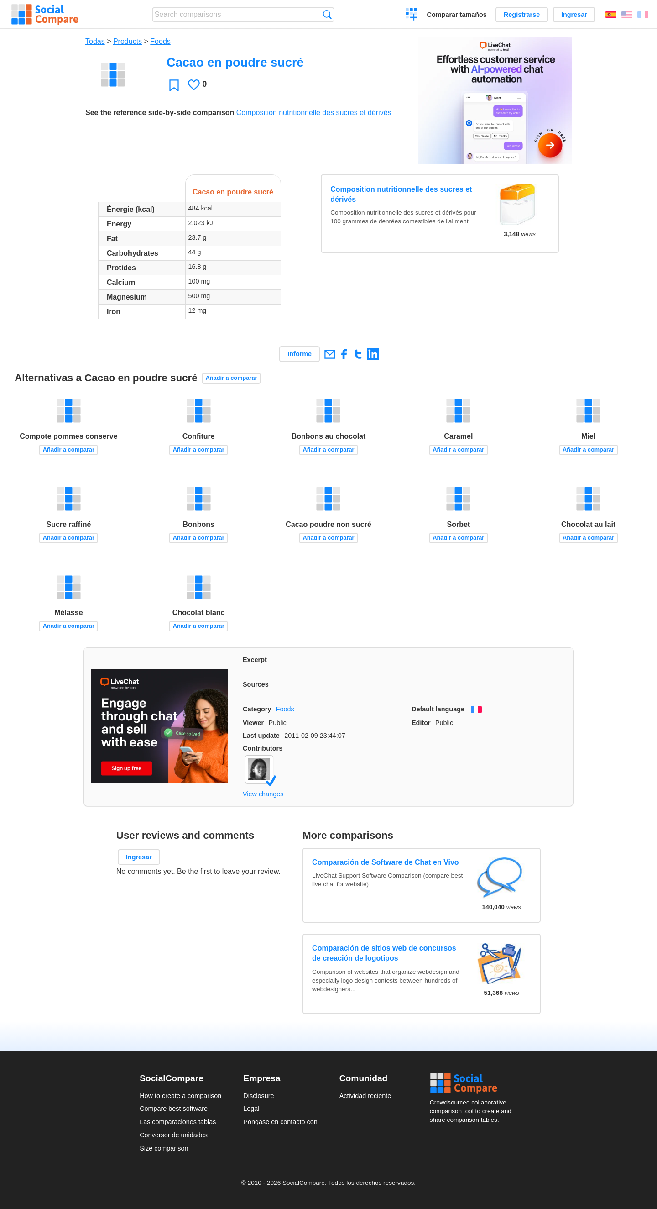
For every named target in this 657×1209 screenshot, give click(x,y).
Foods (160, 41)
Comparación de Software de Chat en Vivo (385, 862)
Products (127, 41)
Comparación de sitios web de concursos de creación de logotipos (384, 953)
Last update (261, 735)
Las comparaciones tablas (178, 1121)
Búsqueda (327, 14)
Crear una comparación (412, 16)
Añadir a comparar (231, 377)
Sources (256, 684)
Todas (95, 41)
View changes (263, 794)
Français (642, 14)
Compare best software (174, 1108)
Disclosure (258, 1095)
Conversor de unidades (174, 1135)
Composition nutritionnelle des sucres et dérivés (313, 112)
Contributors (262, 748)
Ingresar (574, 14)
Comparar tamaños (457, 14)
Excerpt (255, 659)
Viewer (253, 722)
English (626, 14)
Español (610, 14)
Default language (438, 709)
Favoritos (174, 85)
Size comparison (164, 1148)
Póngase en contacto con (280, 1121)
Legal (251, 1108)
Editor (421, 722)
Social (473, 1083)
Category (257, 709)
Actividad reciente (365, 1095)
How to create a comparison (180, 1095)
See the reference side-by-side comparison (159, 112)
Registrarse (522, 14)
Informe (299, 353)
